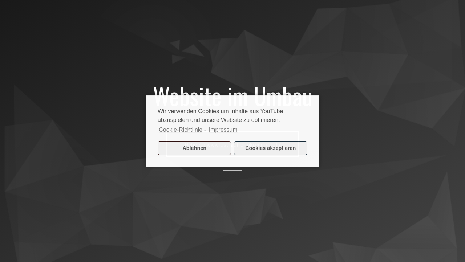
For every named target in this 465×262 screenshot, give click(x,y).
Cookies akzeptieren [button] (270, 148)
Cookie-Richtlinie (180, 130)
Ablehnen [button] (194, 148)
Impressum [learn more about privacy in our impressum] (223, 130)
